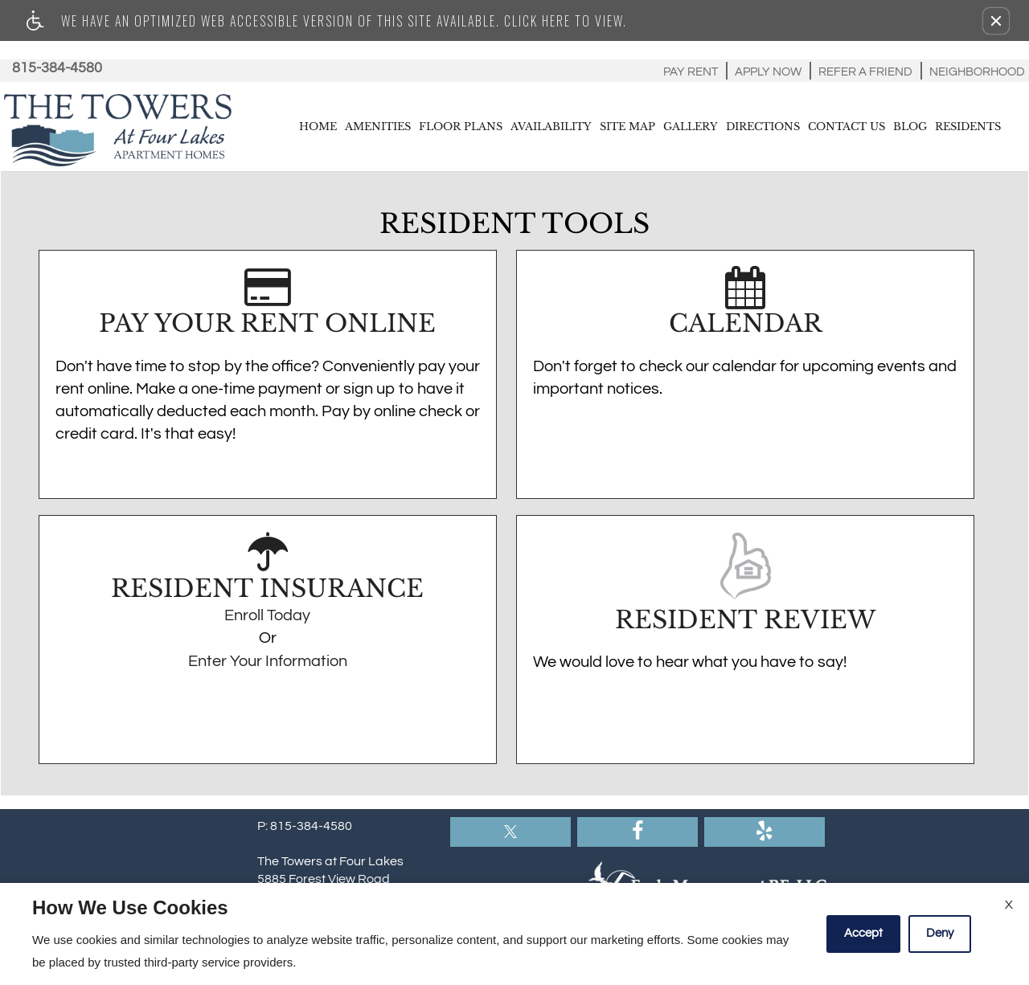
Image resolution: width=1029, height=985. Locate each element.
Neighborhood (977, 72)
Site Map (627, 126)
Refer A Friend (865, 72)
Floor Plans (460, 126)
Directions (763, 126)
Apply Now (768, 72)
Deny (939, 933)
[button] (996, 21)
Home (318, 126)
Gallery (690, 126)
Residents (968, 126)
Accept (863, 933)
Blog (910, 126)
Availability (551, 126)
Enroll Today (267, 615)
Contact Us (846, 126)
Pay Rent (690, 72)
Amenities (378, 126)
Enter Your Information (267, 661)
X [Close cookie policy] (1009, 904)
